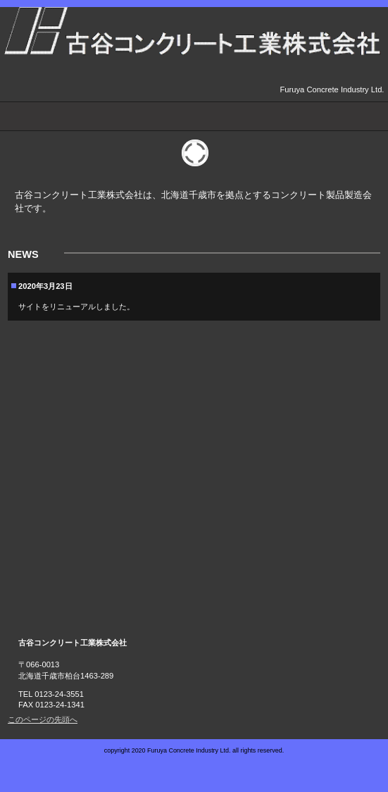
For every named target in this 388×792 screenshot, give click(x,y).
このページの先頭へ (42, 719)
